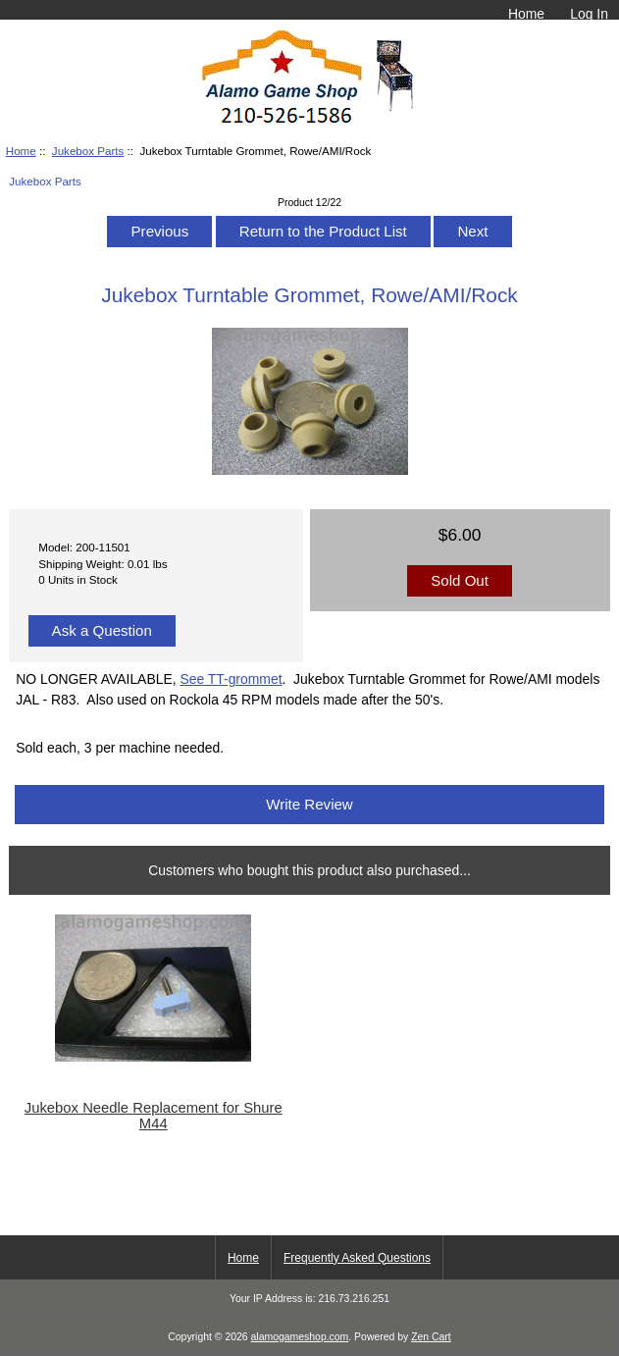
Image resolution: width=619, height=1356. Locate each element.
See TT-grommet (231, 679)
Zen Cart (431, 1336)
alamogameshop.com (300, 1336)
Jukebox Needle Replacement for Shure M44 (154, 1115)
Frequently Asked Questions (357, 1258)
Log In (589, 14)
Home (526, 14)
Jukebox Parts (88, 150)
